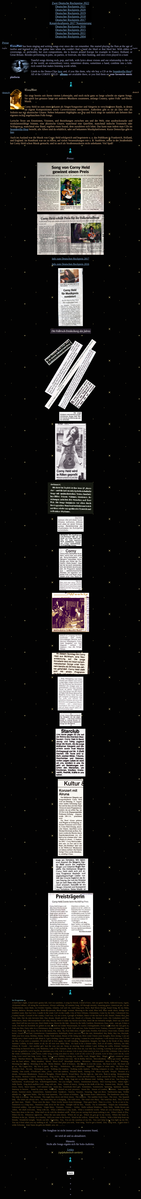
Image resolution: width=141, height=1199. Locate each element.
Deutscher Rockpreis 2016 (70, 26)
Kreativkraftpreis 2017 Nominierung (70, 23)
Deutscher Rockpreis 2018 (70, 16)
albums (64, 74)
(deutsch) (6, 92)
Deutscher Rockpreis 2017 (70, 19)
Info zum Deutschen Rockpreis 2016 (70, 264)
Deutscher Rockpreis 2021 (70, 6)
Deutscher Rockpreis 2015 (70, 30)
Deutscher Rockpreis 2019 (70, 13)
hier (12, 132)
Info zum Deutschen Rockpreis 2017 (70, 258)
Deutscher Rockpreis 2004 (70, 36)
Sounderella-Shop (122, 71)
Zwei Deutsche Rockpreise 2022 (70, 3)
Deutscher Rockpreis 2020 (70, 9)
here (60, 71)
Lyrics (70, 1149)
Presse (5, 42)
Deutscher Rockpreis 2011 (70, 33)
